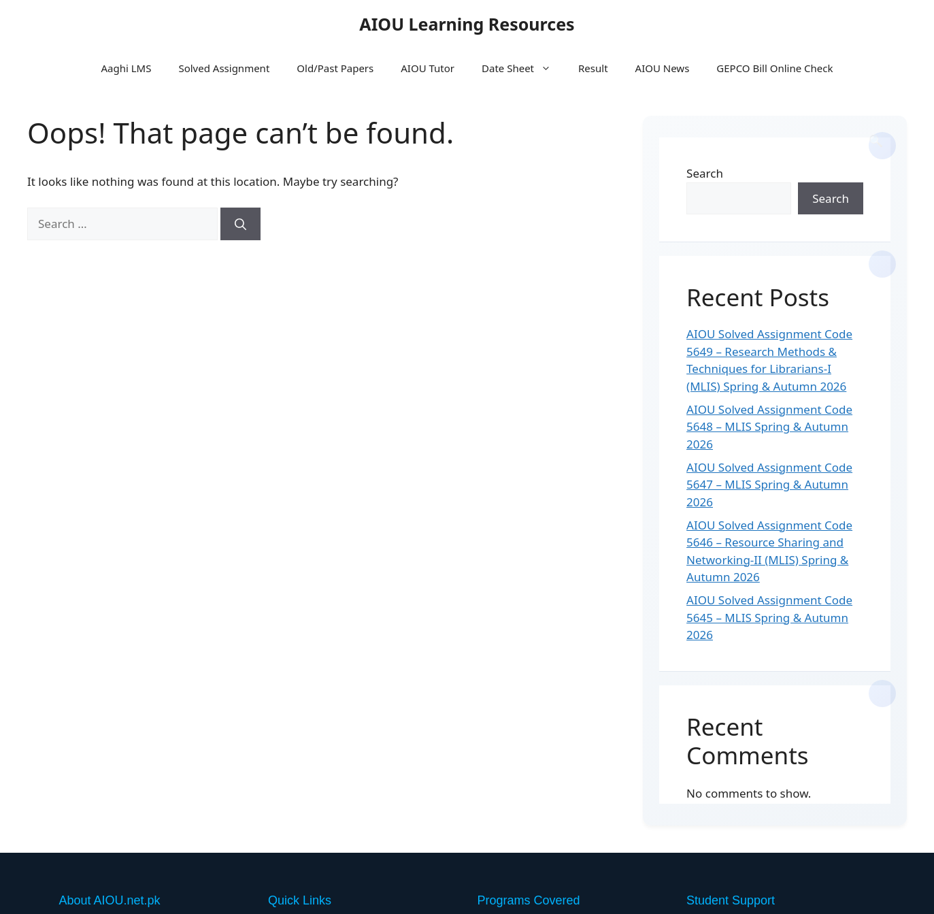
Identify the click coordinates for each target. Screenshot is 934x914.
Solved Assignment (223, 68)
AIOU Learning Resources (466, 23)
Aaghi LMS (126, 68)
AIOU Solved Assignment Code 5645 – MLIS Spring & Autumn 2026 (769, 617)
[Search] (240, 224)
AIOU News (662, 68)
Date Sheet (523, 68)
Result (593, 68)
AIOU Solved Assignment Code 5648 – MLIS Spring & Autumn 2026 (769, 427)
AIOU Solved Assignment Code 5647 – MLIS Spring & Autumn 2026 (769, 484)
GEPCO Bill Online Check (774, 68)
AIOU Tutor (427, 68)
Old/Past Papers (335, 68)
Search (704, 173)
